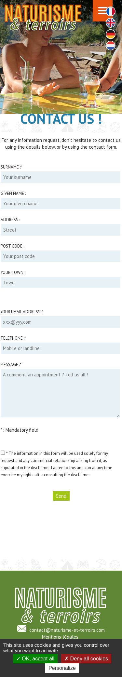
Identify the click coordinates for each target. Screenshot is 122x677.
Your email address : (22, 312)
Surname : (11, 167)
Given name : (13, 193)
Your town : (13, 272)
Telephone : (13, 338)
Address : (10, 220)
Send (61, 496)
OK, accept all (35, 658)
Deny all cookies (86, 658)
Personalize (62, 668)
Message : (10, 364)
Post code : (12, 246)
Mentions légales (60, 637)
